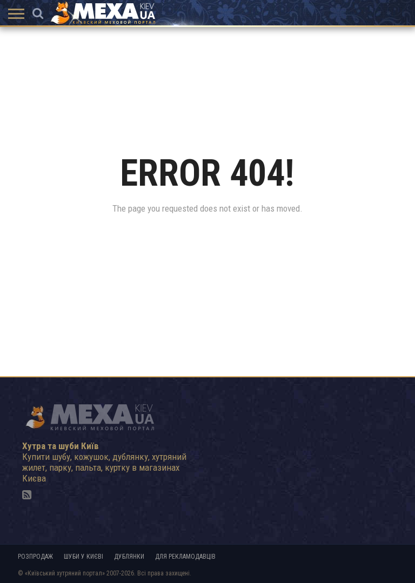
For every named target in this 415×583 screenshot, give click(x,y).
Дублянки (129, 556)
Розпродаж (35, 556)
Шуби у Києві (83, 556)
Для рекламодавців (185, 556)
